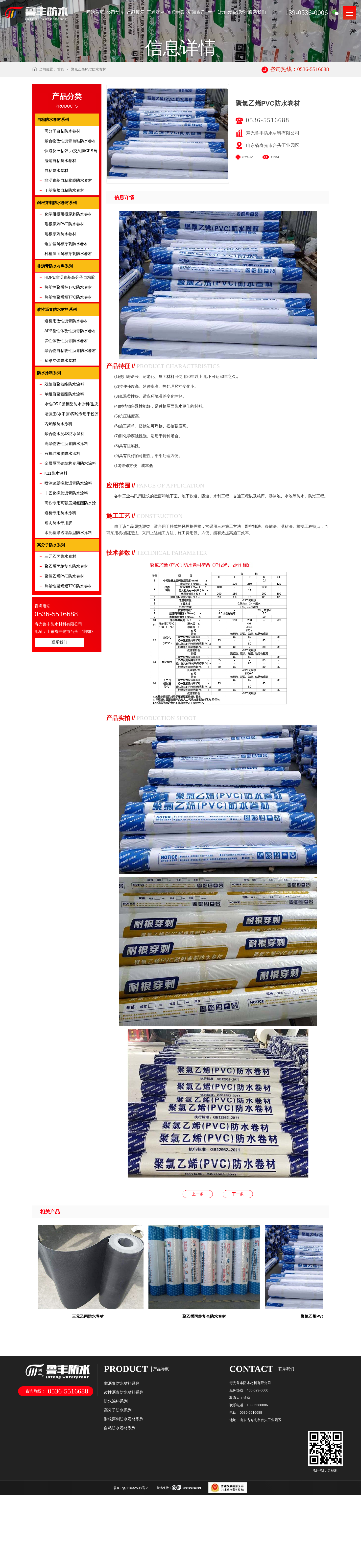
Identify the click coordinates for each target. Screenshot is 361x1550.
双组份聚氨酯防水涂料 (64, 446)
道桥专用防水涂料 (60, 575)
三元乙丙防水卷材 (60, 618)
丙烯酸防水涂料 (58, 486)
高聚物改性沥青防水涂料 (66, 505)
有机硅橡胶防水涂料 (62, 515)
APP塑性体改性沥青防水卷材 (70, 393)
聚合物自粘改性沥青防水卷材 (70, 412)
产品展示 (135, 12)
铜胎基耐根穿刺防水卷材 (66, 305)
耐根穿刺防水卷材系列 (124, 1481)
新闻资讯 (196, 12)
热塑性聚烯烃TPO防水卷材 (68, 349)
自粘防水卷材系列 (120, 1490)
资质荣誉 (176, 12)
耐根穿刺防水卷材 (60, 296)
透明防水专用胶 (58, 584)
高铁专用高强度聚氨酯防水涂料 (70, 566)
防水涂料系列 (116, 1463)
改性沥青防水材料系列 (124, 1454)
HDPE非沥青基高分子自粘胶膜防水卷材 (70, 340)
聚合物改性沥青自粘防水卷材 (70, 203)
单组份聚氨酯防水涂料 (64, 456)
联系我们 (257, 12)
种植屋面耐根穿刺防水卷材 (68, 315)
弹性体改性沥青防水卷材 (66, 402)
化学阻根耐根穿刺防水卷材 (68, 276)
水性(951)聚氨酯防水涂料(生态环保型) (72, 467)
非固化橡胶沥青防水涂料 (66, 555)
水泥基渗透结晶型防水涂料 (68, 594)
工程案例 (156, 12)
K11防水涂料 (56, 535)
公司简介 (115, 12)
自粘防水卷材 (56, 232)
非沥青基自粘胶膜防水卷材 (68, 242)
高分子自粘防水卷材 (62, 193)
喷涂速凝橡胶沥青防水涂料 (68, 545)
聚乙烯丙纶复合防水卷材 (66, 628)
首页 (60, 131)
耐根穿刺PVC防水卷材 (64, 286)
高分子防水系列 (118, 1472)
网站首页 (95, 12)
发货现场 (237, 12)
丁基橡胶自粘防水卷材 (64, 252)
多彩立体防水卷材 (60, 422)
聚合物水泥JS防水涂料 (65, 495)
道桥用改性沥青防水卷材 (66, 383)
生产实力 (216, 12)
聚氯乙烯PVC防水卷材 (88, 131)
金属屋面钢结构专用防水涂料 (70, 525)
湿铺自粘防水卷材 (60, 222)
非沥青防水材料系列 (122, 1445)
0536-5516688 (267, 181)
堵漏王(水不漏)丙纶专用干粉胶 (72, 476)
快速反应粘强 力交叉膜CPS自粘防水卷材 (71, 214)
